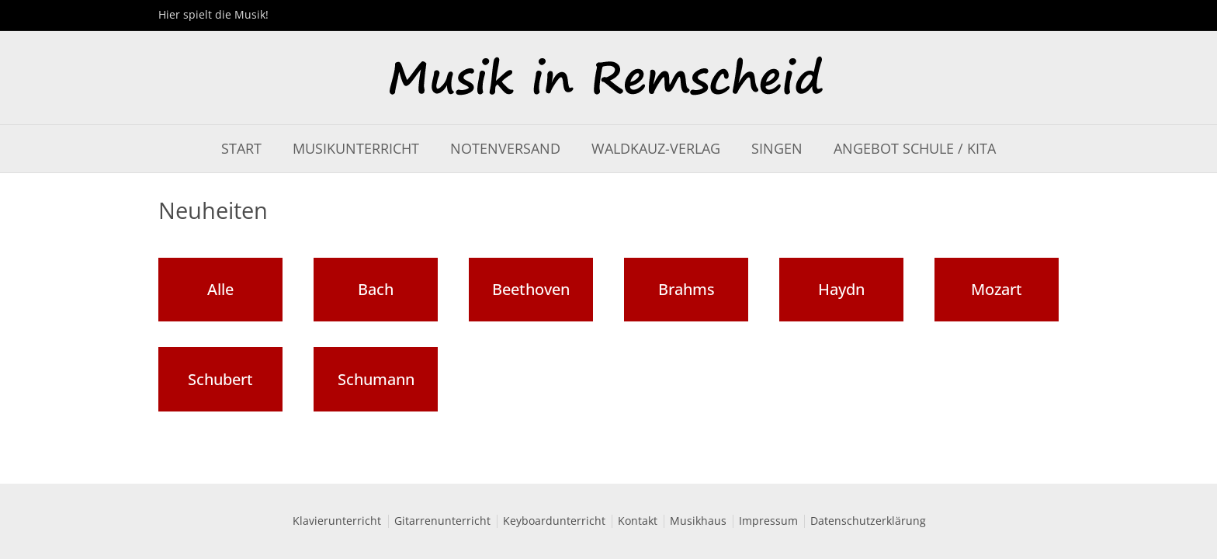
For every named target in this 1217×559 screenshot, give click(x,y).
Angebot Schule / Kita (915, 148)
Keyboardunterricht (554, 521)
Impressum (768, 521)
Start (241, 148)
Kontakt (637, 521)
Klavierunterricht (337, 521)
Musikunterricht (356, 148)
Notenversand (505, 148)
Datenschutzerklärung (868, 521)
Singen (777, 148)
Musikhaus (698, 521)
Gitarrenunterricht (442, 521)
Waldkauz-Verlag (655, 148)
